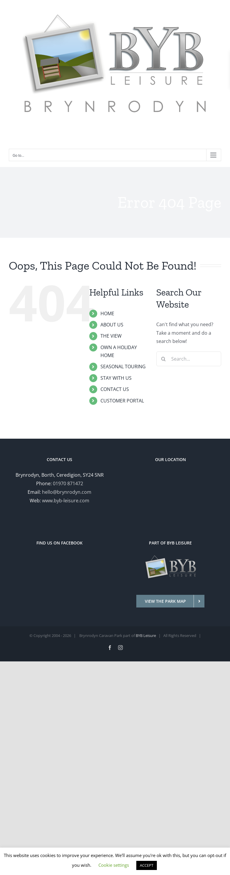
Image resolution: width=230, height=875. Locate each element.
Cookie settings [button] (113, 865)
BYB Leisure (146, 635)
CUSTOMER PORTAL (122, 400)
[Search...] (188, 358)
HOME (107, 313)
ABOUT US (111, 324)
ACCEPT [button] (146, 865)
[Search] (163, 358)
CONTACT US (114, 389)
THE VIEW (111, 336)
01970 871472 (68, 483)
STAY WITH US (116, 378)
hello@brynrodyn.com (66, 492)
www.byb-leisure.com (65, 500)
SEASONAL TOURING (123, 366)
